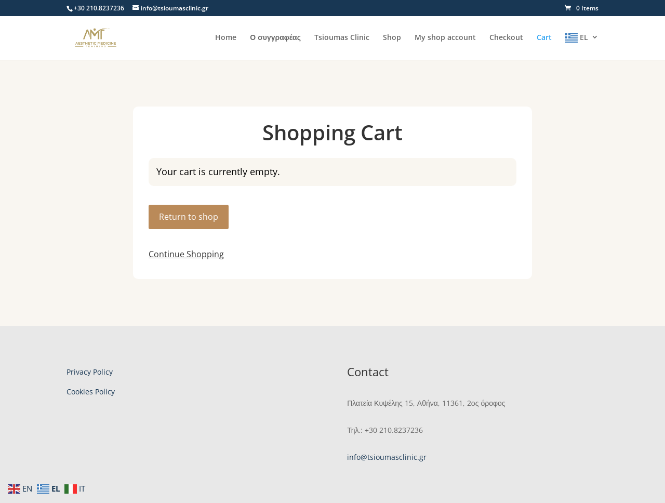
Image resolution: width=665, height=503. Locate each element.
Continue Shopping (186, 254)
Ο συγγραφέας (275, 38)
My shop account (445, 38)
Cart (544, 38)
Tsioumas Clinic (341, 38)
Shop (392, 38)
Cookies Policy (90, 391)
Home (225, 38)
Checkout (506, 38)
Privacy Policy (89, 372)
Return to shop (188, 216)
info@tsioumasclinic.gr (387, 457)
